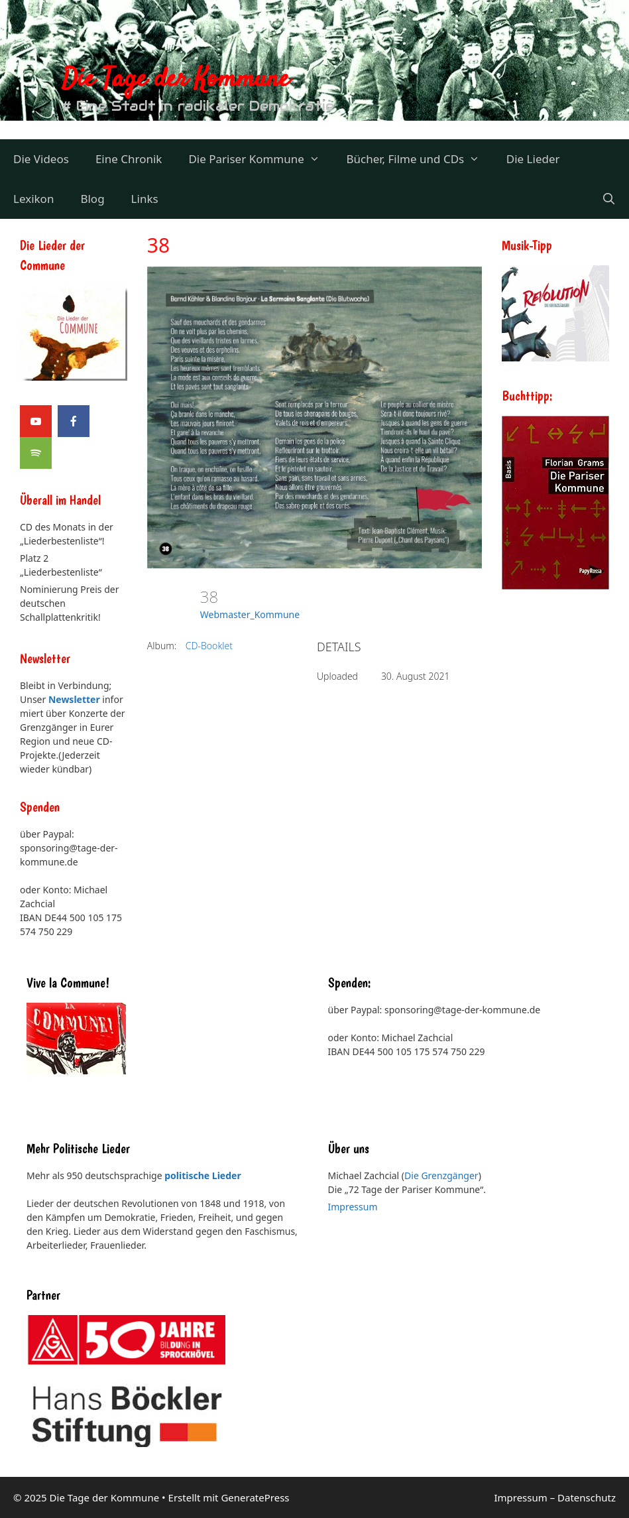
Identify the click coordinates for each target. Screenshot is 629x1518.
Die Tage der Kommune (176, 80)
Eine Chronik (128, 158)
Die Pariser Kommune (260, 159)
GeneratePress (255, 1497)
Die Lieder (533, 158)
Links (144, 198)
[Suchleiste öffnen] (608, 199)
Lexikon (33, 198)
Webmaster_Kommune (250, 614)
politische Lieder (202, 1175)
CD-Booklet (209, 645)
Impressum (353, 1206)
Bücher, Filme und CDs (419, 159)
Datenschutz (586, 1497)
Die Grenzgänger (441, 1175)
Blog (92, 198)
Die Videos (41, 158)
